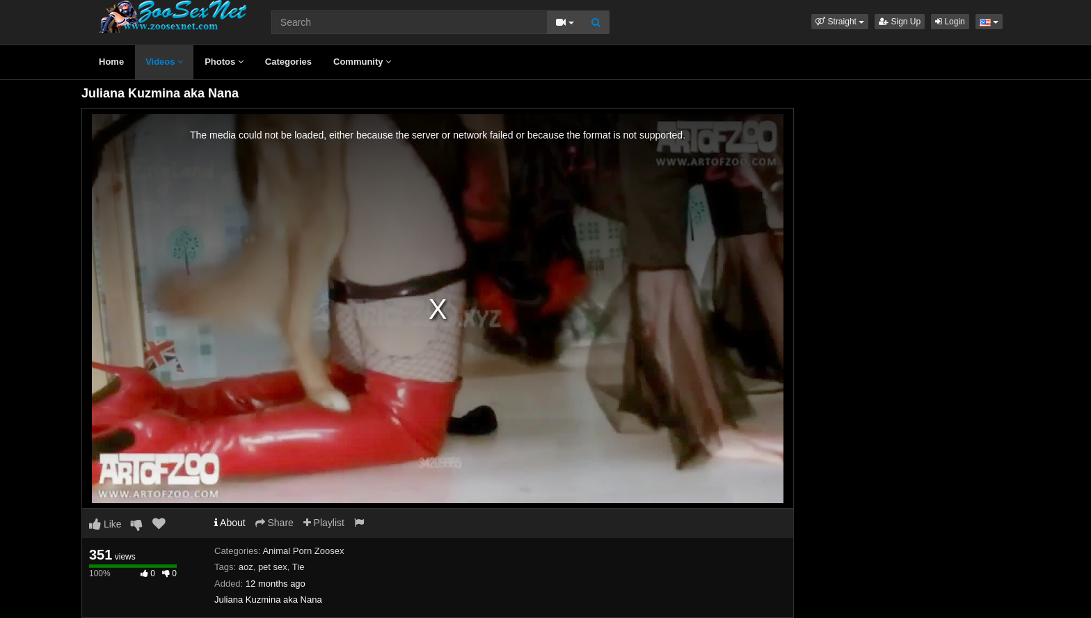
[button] (839, 21)
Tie (298, 567)
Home (111, 61)
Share (274, 522)
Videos (164, 61)
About (230, 522)
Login (950, 21)
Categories (288, 61)
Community (362, 61)
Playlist (323, 522)
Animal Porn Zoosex (303, 551)
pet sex (272, 567)
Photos (224, 61)
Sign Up (900, 21)
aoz (246, 567)
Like (105, 524)
